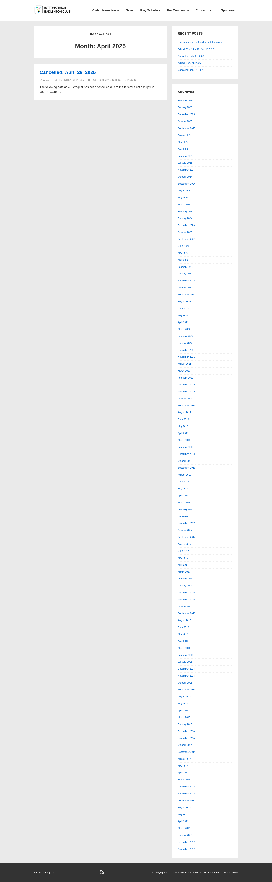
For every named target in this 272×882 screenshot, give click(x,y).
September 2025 (186, 128)
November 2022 (186, 280)
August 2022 (184, 301)
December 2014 (186, 731)
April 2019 (183, 433)
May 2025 (183, 142)
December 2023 (186, 225)
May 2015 (183, 703)
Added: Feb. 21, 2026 (189, 63)
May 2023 (183, 253)
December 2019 (186, 384)
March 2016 (184, 648)
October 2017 (185, 530)
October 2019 (185, 398)
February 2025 (185, 156)
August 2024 (184, 190)
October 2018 (185, 461)
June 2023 (183, 246)
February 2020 (185, 377)
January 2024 (185, 218)
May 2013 (183, 814)
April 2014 (183, 772)
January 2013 (185, 835)
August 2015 (184, 696)
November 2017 (186, 523)
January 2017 (185, 585)
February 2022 (185, 336)
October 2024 (185, 176)
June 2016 (183, 627)
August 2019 (184, 412)
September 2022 (186, 294)
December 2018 (186, 454)
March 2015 (184, 717)
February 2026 (185, 100)
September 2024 (186, 183)
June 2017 (183, 551)
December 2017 (186, 516)
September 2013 (186, 800)
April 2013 (183, 821)
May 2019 (183, 426)
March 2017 (184, 571)
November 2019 (186, 391)
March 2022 (184, 329)
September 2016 (186, 613)
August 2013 (184, 807)
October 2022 (185, 287)
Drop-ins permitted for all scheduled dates (200, 42)
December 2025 (186, 114)
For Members (178, 10)
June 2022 (183, 308)
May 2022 (183, 315)
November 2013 (186, 793)
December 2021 (186, 350)
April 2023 (183, 260)
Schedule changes (124, 80)
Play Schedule (150, 10)
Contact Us (205, 10)
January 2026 (185, 107)
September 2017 (186, 537)
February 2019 (185, 447)
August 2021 (184, 363)
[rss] (102, 873)
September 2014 (186, 752)
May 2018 (183, 488)
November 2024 (186, 169)
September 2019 (186, 405)
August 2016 (184, 620)
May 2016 (183, 634)
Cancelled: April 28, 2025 (68, 72)
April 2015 (183, 710)
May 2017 (183, 557)
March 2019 (184, 440)
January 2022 (185, 343)
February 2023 (185, 266)
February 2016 (185, 655)
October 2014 (185, 745)
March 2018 (184, 502)
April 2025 (183, 149)
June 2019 (183, 419)
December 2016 (186, 592)
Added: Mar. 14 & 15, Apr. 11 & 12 (196, 49)
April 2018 (183, 495)
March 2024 (184, 204)
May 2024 (183, 197)
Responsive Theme (227, 872)
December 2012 (186, 842)
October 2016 (185, 606)
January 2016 (185, 661)
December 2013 (186, 786)
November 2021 (186, 356)
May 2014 (183, 765)
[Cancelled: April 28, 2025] (76, 80)
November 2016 (186, 599)
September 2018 (186, 467)
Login (53, 872)
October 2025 (185, 121)
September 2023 (186, 239)
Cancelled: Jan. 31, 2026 (191, 69)
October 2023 (185, 232)
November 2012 (186, 849)
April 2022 (183, 322)
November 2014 (186, 738)
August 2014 (184, 759)
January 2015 (185, 724)
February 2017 (185, 578)
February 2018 (185, 509)
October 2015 (185, 682)
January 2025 (185, 162)
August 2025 (184, 135)
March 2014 (184, 779)
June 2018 (183, 481)
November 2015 (186, 675)
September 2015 (186, 689)
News (129, 10)
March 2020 (184, 370)
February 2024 (185, 211)
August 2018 (184, 474)
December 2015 (186, 668)
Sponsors (228, 10)
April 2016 (183, 641)
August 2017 (184, 544)
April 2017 (183, 564)
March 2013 (184, 828)
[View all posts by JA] (46, 80)
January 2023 (185, 273)
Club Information (106, 10)
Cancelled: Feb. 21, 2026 (191, 56)
